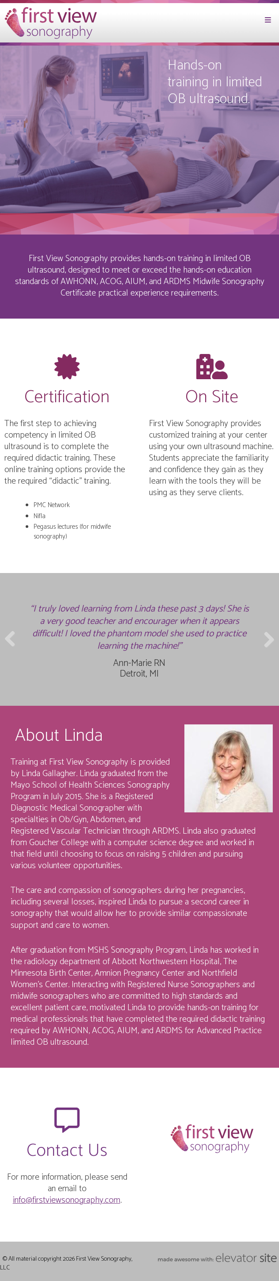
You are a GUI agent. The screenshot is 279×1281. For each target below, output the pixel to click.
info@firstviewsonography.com (66, 1200)
